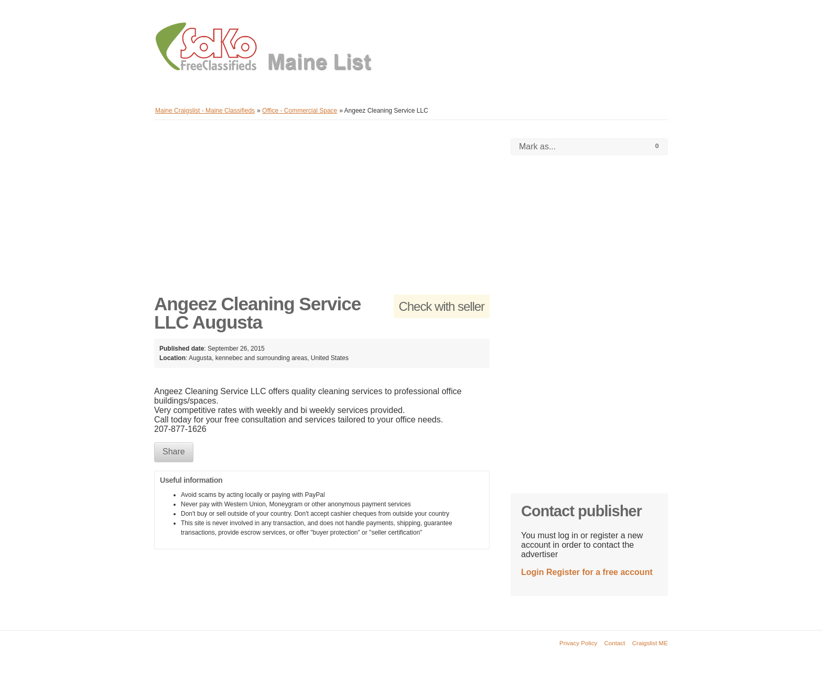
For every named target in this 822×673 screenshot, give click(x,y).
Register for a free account (599, 572)
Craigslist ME (650, 642)
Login (532, 572)
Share (174, 451)
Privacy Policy (578, 642)
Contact (614, 642)
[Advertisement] (322, 211)
